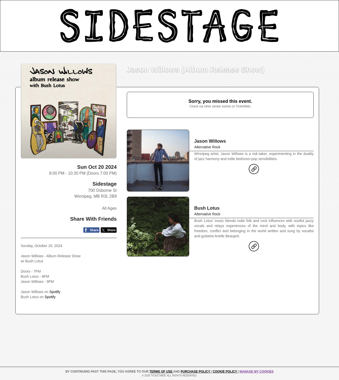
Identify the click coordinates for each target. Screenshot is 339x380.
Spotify (54, 292)
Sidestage (105, 184)
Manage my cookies (257, 371)
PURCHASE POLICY (196, 371)
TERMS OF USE (161, 371)
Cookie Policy (225, 371)
